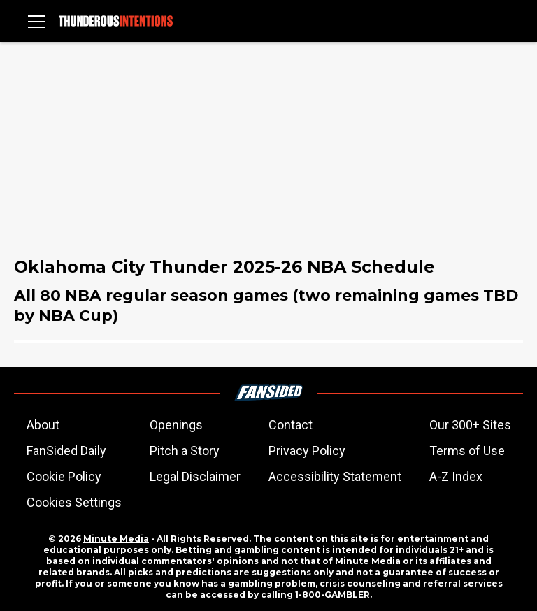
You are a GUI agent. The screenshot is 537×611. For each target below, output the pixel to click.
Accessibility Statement (334, 476)
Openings (176, 424)
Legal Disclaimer (195, 476)
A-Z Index (455, 476)
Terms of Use (467, 450)
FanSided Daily (66, 450)
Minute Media (116, 538)
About (43, 424)
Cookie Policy (64, 476)
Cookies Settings (74, 502)
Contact (290, 424)
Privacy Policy (306, 450)
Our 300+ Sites (470, 424)
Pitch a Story (185, 450)
